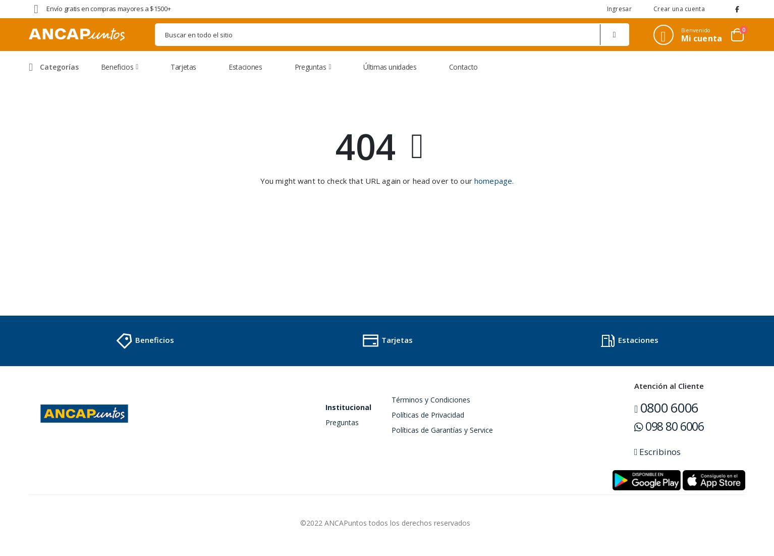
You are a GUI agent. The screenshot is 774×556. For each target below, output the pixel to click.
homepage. (494, 181)
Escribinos (657, 452)
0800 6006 (666, 407)
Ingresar (619, 9)
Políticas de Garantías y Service (442, 430)
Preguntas (342, 422)
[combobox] (392, 34)
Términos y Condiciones (431, 400)
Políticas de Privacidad (428, 415)
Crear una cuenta (679, 9)
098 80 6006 (669, 426)
